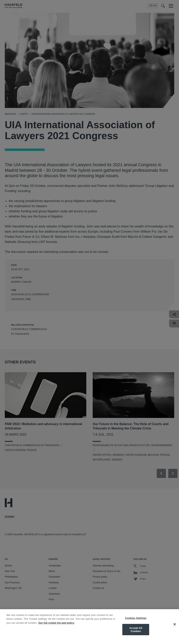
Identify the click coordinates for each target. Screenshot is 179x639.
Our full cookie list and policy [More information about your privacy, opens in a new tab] (56, 625)
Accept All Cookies (135, 633)
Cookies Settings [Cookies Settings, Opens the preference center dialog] (136, 621)
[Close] (174, 627)
